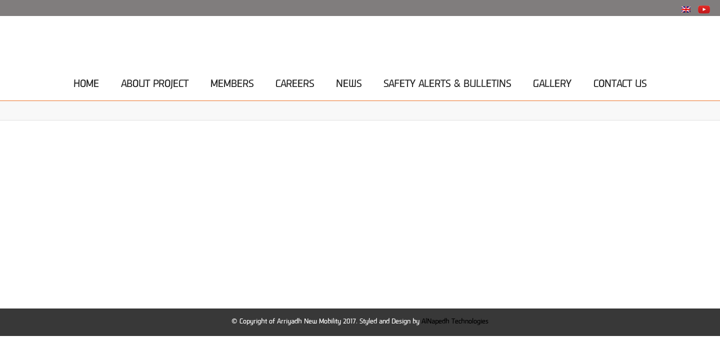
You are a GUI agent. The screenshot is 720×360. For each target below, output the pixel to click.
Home (86, 82)
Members (232, 82)
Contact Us (620, 82)
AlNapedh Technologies (455, 322)
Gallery (552, 82)
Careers (294, 82)
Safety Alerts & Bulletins (447, 82)
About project (155, 82)
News (348, 82)
